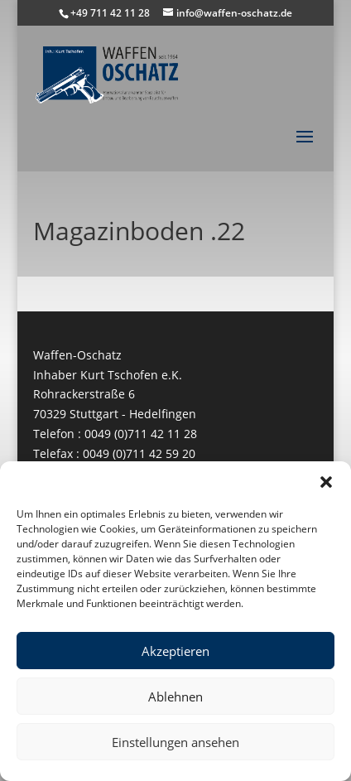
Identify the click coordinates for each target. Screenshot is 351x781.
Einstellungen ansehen (175, 742)
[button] (326, 482)
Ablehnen (175, 696)
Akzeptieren (175, 651)
